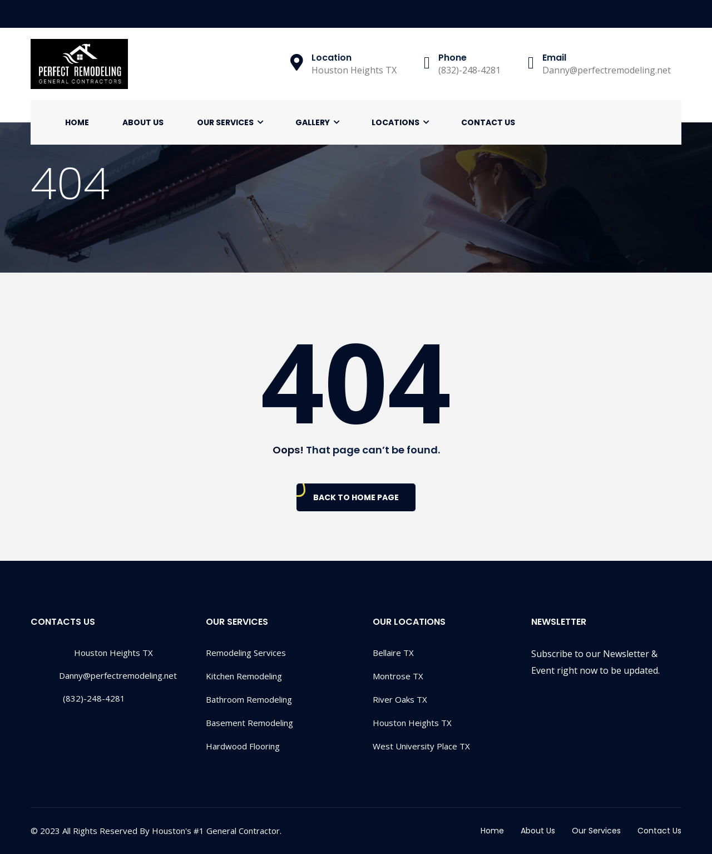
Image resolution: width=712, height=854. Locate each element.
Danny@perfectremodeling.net (104, 675)
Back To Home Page (356, 497)
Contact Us (488, 122)
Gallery (312, 122)
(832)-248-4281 (78, 698)
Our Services (225, 122)
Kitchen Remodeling (244, 676)
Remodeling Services (246, 652)
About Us (143, 122)
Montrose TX (398, 676)
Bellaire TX (393, 652)
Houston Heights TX (412, 722)
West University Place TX (421, 746)
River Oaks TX (400, 699)
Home (77, 122)
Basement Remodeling (249, 722)
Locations (395, 122)
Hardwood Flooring (243, 746)
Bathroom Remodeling (249, 699)
